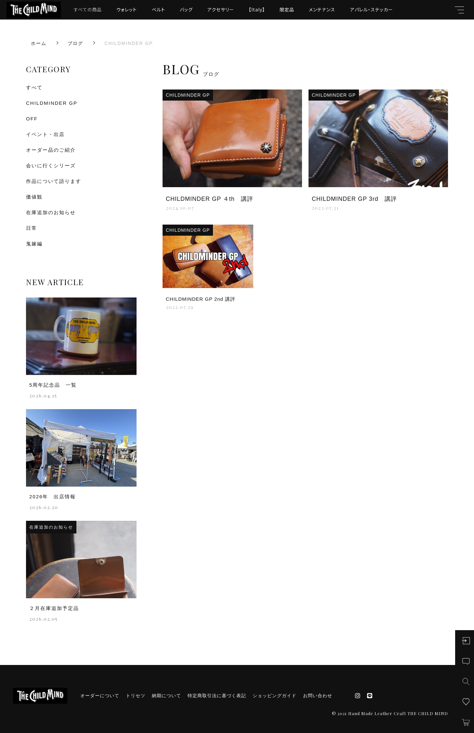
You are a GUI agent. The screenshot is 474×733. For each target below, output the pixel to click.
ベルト (158, 9)
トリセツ (135, 695)
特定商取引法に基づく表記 (217, 695)
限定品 (287, 9)
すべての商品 (88, 9)
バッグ (186, 9)
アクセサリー (220, 9)
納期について (166, 695)
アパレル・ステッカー (371, 9)
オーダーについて (99, 695)
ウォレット (126, 9)
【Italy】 (257, 9)
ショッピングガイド (274, 695)
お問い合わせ (317, 695)
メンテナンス (322, 9)
